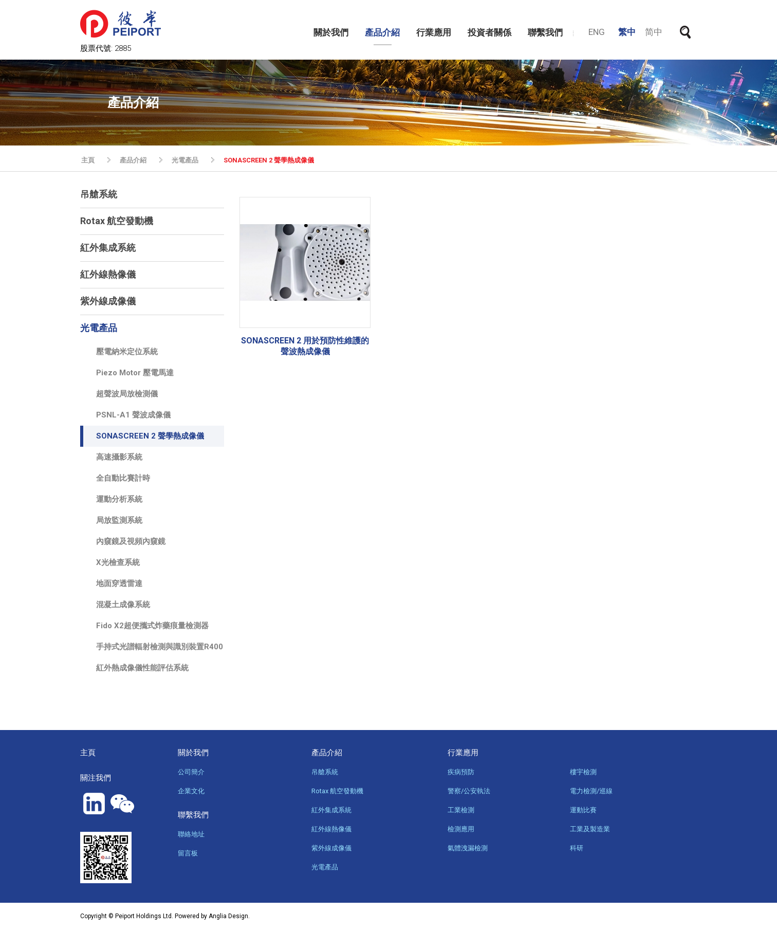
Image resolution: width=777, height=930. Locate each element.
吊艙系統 (98, 194)
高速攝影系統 (119, 457)
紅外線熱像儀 (108, 274)
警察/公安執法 (469, 791)
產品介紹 (382, 32)
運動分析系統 (119, 499)
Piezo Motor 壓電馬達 (135, 372)
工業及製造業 (590, 829)
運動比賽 (583, 810)
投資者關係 (489, 32)
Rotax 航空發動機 (116, 220)
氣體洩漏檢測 (468, 848)
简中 (653, 32)
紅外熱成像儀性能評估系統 (142, 667)
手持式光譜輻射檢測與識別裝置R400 (159, 646)
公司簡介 (191, 772)
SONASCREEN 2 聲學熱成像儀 (269, 160)
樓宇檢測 (583, 772)
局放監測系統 (119, 520)
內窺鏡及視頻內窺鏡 (130, 541)
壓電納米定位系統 (127, 351)
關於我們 (330, 32)
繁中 (627, 32)
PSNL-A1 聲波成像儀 (133, 415)
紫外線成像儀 (108, 301)
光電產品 (185, 160)
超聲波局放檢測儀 (127, 393)
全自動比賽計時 (123, 478)
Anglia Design (228, 916)
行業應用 (433, 32)
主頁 (88, 160)
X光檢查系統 (118, 562)
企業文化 (191, 791)
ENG (596, 32)
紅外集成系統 (108, 247)
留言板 (188, 853)
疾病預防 (461, 772)
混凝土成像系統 (123, 604)
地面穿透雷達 (119, 583)
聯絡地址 (191, 834)
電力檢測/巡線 (591, 791)
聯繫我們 (545, 32)
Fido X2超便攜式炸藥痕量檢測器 (152, 625)
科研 (576, 848)
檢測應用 (461, 829)
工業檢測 (461, 810)
